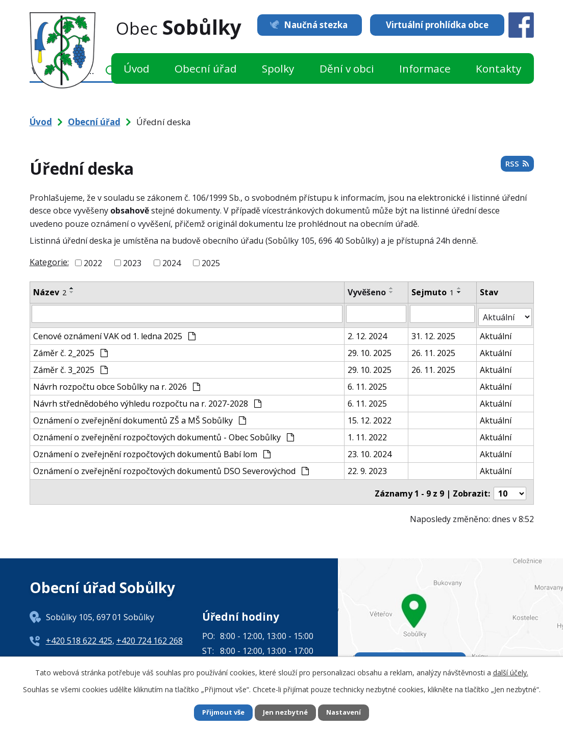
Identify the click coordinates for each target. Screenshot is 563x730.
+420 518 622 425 (79, 634)
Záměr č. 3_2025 (70, 366)
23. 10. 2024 (370, 450)
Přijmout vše (220, 712)
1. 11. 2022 (367, 433)
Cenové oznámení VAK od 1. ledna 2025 (114, 332)
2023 (132, 263)
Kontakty (498, 68)
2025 (211, 263)
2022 (93, 263)
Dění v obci (347, 68)
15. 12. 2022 (370, 416)
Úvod (137, 68)
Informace (425, 68)
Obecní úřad (206, 68)
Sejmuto (433, 292)
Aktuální (496, 332)
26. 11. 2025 (434, 349)
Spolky (278, 68)
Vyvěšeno (367, 292)
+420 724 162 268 (149, 634)
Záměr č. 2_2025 (70, 349)
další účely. (510, 671)
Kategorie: (49, 262)
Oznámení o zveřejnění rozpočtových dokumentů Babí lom (152, 450)
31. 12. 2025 (434, 332)
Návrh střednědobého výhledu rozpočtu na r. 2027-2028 (147, 400)
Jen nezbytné (285, 712)
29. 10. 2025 (370, 349)
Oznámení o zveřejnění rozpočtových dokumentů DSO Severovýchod (171, 467)
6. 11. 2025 (367, 383)
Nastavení (347, 712)
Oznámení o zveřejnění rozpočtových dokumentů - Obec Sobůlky (163, 433)
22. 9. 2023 (367, 467)
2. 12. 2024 (367, 332)
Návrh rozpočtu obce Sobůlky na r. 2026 (116, 383)
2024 (171, 263)
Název (49, 292)
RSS (516, 166)
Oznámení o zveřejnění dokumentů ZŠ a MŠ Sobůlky (139, 416)
